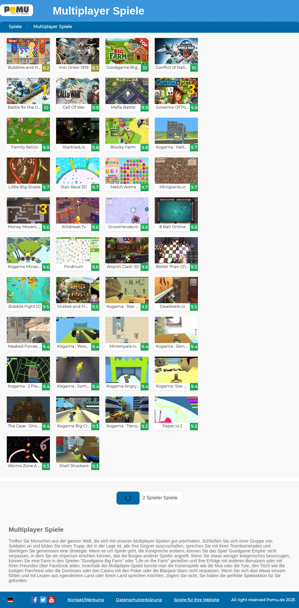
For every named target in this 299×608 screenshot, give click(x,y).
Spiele (15, 26)
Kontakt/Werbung (86, 600)
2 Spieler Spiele (147, 498)
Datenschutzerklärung (139, 600)
